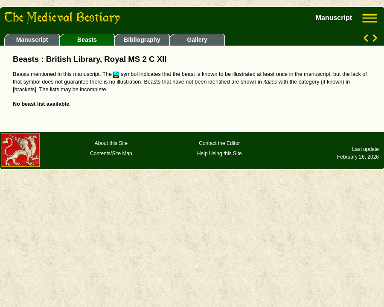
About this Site (111, 143)
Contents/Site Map (111, 153)
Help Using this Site (219, 153)
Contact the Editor (219, 143)
